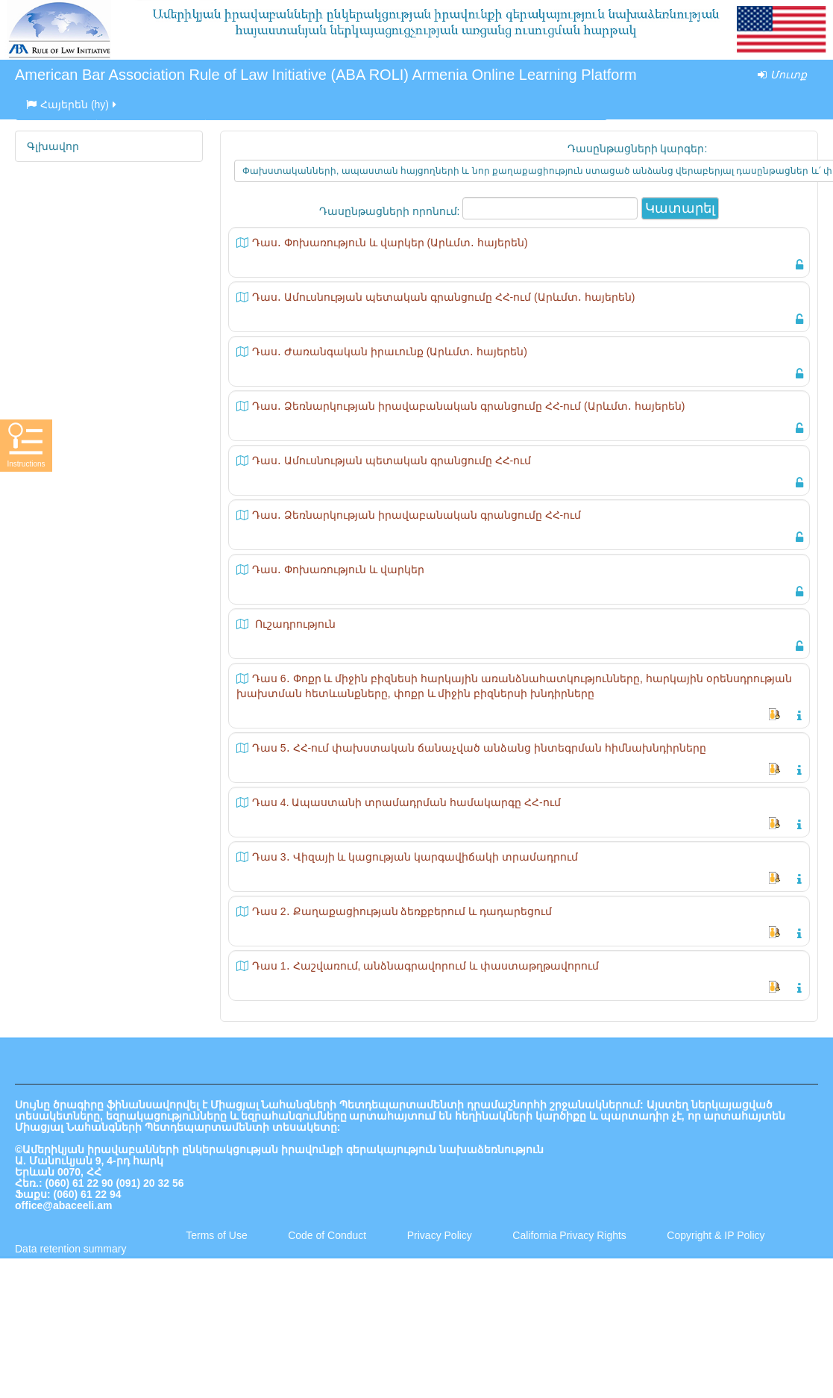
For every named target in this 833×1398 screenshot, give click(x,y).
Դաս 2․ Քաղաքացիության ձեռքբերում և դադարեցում (402, 911)
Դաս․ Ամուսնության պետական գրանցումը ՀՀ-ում (391, 460)
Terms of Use (216, 1235)
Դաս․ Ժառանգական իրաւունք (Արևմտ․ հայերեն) (389, 352)
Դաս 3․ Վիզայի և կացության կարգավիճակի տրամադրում (415, 857)
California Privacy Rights (570, 1235)
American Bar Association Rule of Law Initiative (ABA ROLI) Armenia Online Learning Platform (326, 74)
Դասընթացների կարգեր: (638, 149)
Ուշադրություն (294, 624)
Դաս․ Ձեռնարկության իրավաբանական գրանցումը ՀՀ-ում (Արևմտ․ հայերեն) (468, 406)
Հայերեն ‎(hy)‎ (72, 104)
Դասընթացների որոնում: (391, 211)
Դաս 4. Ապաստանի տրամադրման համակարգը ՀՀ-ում (406, 802)
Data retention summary (70, 1249)
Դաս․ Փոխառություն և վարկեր (338, 569)
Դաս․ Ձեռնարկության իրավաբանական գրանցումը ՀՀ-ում (416, 515)
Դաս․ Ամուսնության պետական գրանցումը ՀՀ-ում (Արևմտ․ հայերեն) (443, 297)
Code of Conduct (327, 1235)
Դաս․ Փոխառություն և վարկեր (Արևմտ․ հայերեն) (390, 243)
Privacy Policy (439, 1235)
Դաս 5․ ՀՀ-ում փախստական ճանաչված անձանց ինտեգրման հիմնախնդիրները (479, 748)
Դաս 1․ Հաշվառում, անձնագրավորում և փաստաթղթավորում (425, 966)
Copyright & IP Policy (715, 1235)
